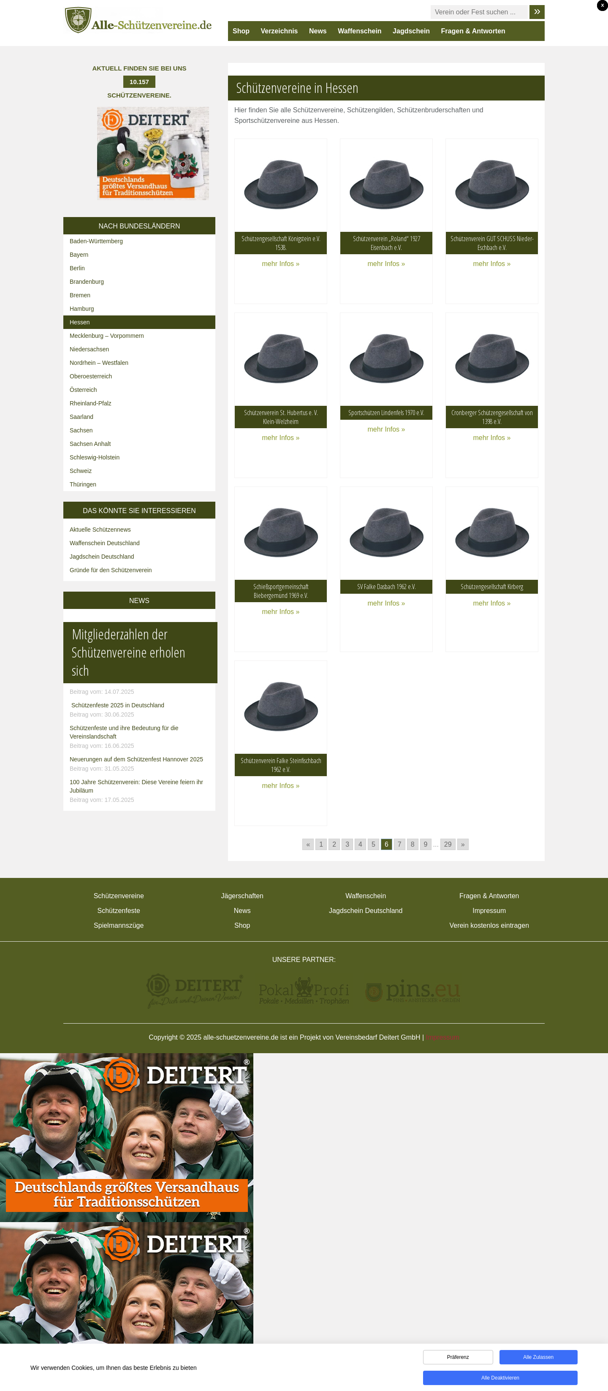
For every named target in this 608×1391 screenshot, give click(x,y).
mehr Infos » (281, 263)
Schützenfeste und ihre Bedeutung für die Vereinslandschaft (140, 737)
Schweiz (81, 470)
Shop (241, 31)
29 (448, 844)
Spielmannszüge (119, 925)
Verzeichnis (279, 31)
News (318, 31)
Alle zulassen (538, 1361)
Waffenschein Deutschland (105, 543)
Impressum (489, 910)
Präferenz (458, 1361)
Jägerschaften (242, 895)
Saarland (81, 416)
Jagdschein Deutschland (102, 556)
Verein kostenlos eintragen (489, 925)
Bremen (80, 295)
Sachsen (81, 430)
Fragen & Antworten (473, 31)
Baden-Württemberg (96, 241)
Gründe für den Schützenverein (111, 570)
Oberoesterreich (91, 376)
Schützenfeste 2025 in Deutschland (140, 710)
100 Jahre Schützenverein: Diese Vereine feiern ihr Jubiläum (140, 791)
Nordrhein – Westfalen (99, 362)
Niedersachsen (89, 349)
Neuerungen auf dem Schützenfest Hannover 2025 (140, 764)
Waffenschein (359, 31)
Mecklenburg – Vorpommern (107, 335)
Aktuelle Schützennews (100, 529)
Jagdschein (411, 31)
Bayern (79, 254)
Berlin (77, 268)
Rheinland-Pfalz (90, 403)
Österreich (83, 389)
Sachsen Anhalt (90, 443)
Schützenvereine (119, 895)
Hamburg (82, 308)
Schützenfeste (119, 910)
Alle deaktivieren (500, 1381)
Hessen (80, 322)
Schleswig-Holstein (94, 457)
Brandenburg (87, 281)
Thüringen (83, 484)
